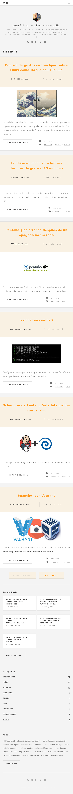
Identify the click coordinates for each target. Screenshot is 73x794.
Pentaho (66, 301)
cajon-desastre (9, 714)
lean (5, 703)
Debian (67, 144)
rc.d (68, 386)
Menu (69, 3)
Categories (9, 672)
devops (6, 698)
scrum (6, 719)
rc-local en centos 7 (36, 320)
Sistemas (48, 141)
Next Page (50, 575)
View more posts (14, 655)
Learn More (11, 763)
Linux (58, 144)
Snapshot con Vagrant (36, 495)
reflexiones (8, 708)
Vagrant (66, 562)
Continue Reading (17, 143)
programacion (9, 677)
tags (6, 3)
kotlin (5, 682)
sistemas (7, 687)
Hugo (53, 787)
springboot (8, 693)
